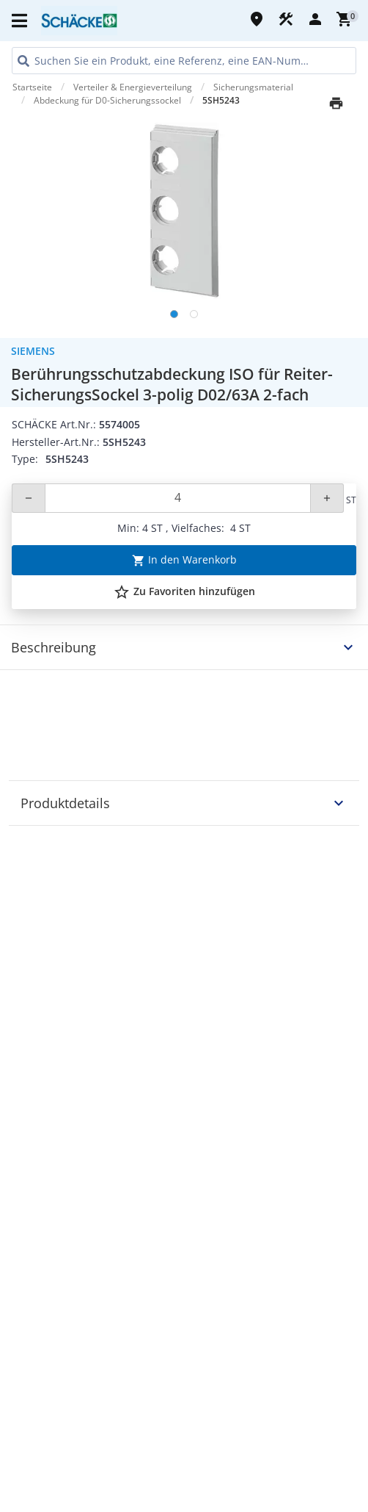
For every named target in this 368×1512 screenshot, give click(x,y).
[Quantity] (178, 498)
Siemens (33, 351)
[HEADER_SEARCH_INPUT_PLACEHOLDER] (184, 60)
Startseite (32, 87)
